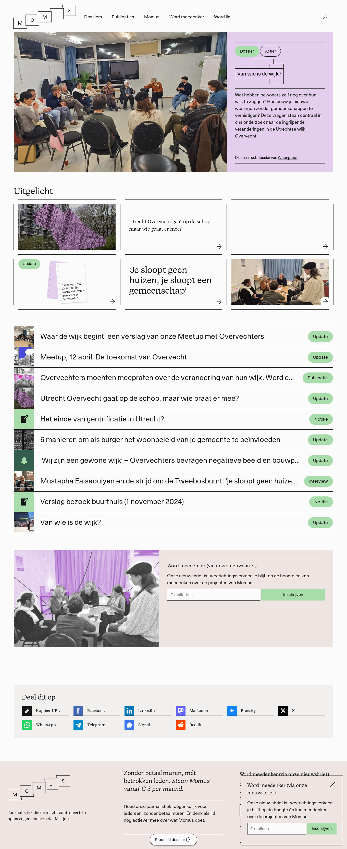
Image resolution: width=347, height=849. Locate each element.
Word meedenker (186, 17)
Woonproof (288, 157)
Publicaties (123, 17)
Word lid (222, 17)
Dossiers (93, 17)
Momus (151, 17)
